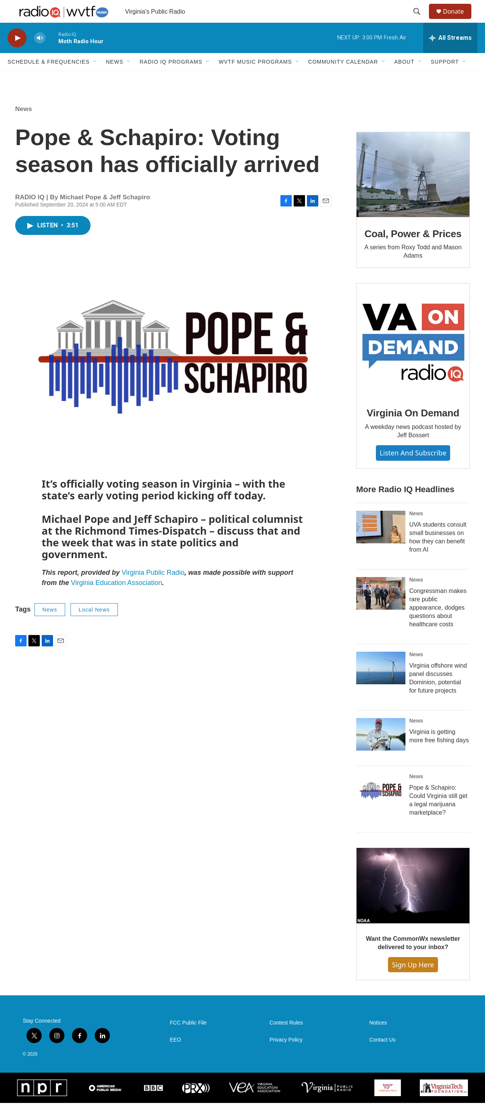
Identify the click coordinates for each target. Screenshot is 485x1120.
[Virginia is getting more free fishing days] (380, 751)
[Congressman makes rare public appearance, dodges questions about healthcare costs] (380, 610)
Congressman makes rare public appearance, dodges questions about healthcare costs (437, 624)
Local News (94, 627)
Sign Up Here (413, 981)
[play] (17, 55)
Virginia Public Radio (153, 589)
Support (445, 79)
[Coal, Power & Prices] (413, 191)
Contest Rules (286, 1040)
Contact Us (382, 1057)
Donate (458, 20)
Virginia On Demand (413, 430)
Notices (378, 1040)
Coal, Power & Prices (413, 251)
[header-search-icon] (420, 20)
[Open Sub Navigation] (95, 79)
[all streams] (450, 55)
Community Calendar (343, 79)
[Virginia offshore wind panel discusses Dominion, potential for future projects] (380, 685)
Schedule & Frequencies (48, 79)
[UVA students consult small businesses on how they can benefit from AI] (380, 544)
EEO (175, 1057)
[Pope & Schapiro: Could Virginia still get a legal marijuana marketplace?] (380, 807)
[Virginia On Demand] (413, 356)
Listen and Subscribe (413, 469)
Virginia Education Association (116, 600)
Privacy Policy (285, 1057)
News (114, 79)
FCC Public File (188, 1040)
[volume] (39, 55)
